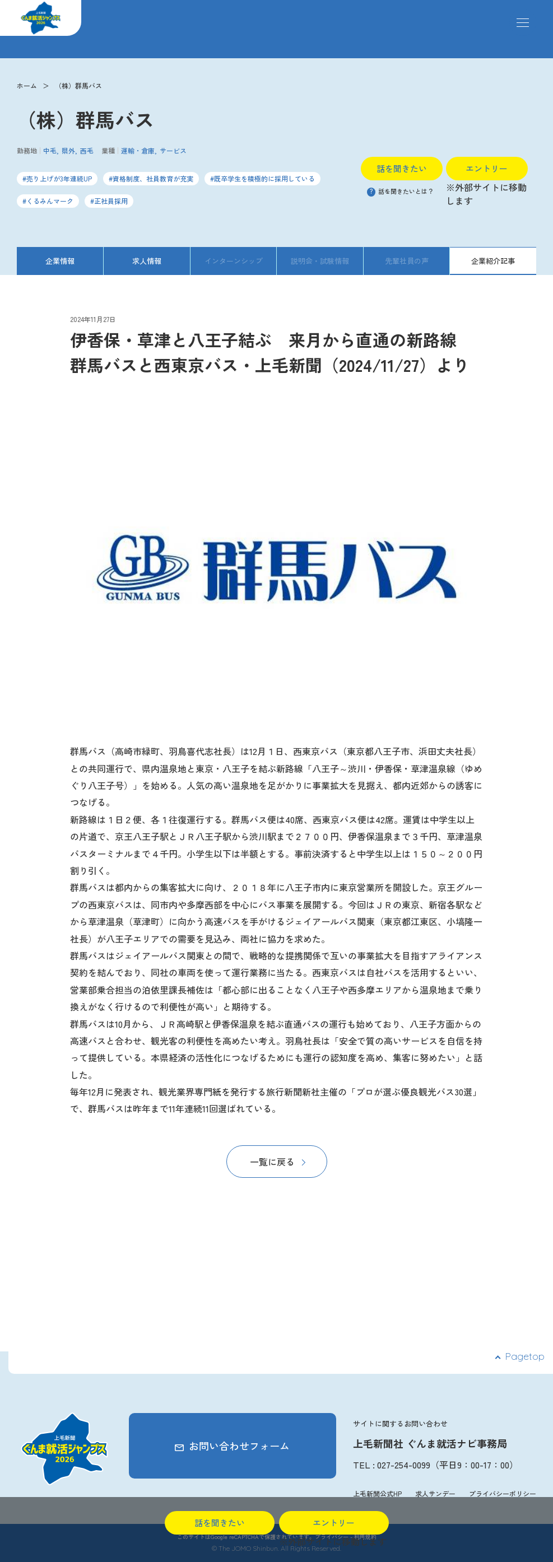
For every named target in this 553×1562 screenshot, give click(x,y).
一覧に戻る (272, 1161)
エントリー (487, 168)
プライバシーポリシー (502, 1493)
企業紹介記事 (493, 260)
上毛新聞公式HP (377, 1493)
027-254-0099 (403, 1464)
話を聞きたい (402, 168)
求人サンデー (435, 1493)
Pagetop (525, 1356)
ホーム (27, 85)
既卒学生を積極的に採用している (264, 178)
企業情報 (60, 260)
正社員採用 (111, 201)
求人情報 (146, 260)
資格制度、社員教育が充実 (153, 178)
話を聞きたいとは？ (400, 190)
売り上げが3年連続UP (59, 178)
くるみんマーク (49, 201)
